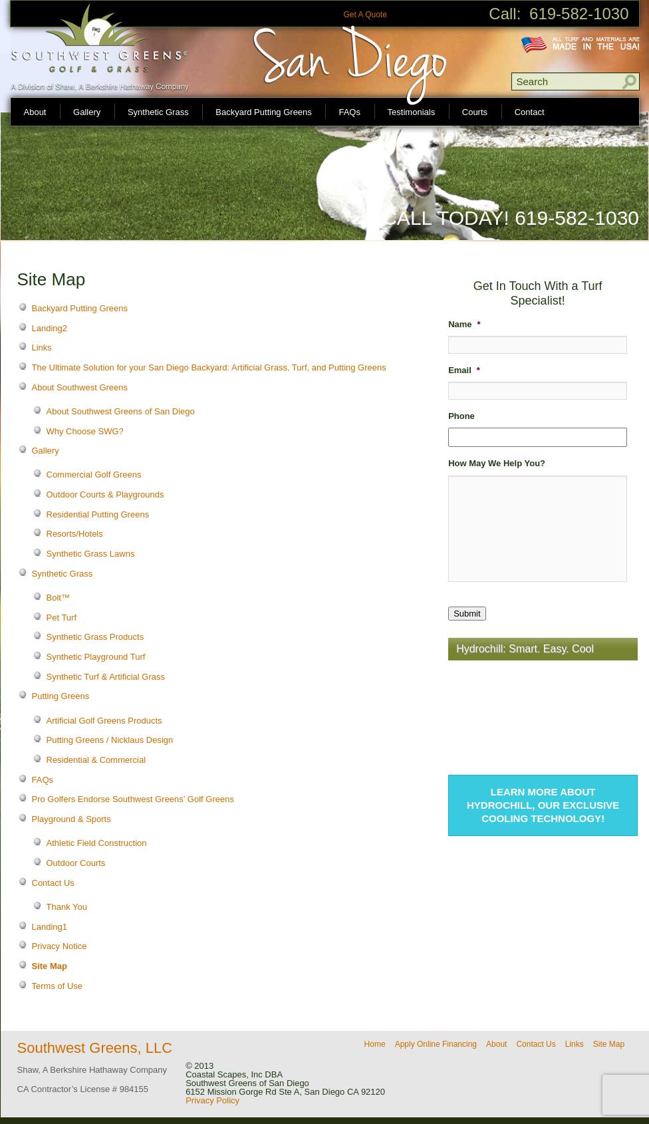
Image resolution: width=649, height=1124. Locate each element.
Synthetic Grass (158, 112)
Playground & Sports (71, 819)
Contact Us (53, 883)
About (35, 112)
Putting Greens (61, 696)
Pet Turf (62, 618)
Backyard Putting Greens (263, 112)
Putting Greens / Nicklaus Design (110, 740)
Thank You (67, 907)
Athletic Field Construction (97, 843)
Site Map (49, 966)
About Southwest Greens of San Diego (121, 411)
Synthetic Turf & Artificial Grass (106, 677)
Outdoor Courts (76, 863)
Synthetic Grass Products (95, 637)
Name (464, 324)
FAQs (349, 112)
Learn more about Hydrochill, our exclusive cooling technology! (543, 805)
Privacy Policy (212, 1100)
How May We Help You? (496, 463)
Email (464, 370)
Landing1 (50, 927)
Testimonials (412, 112)
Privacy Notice (59, 946)
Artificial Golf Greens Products (104, 721)
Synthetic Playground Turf (96, 657)
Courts (474, 112)
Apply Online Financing (436, 1044)
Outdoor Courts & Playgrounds (105, 494)
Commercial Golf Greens (94, 475)
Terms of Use (57, 986)
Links (42, 347)
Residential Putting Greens (98, 514)
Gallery (86, 112)
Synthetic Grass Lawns (91, 554)
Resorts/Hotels (75, 534)
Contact (530, 112)
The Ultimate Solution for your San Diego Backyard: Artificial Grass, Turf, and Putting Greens (209, 367)
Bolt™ (58, 598)
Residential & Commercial (96, 760)
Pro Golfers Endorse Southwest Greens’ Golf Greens (133, 799)
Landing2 (50, 328)
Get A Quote (364, 15)
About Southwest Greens (80, 387)
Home (375, 1044)
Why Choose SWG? (85, 431)
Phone (461, 416)
